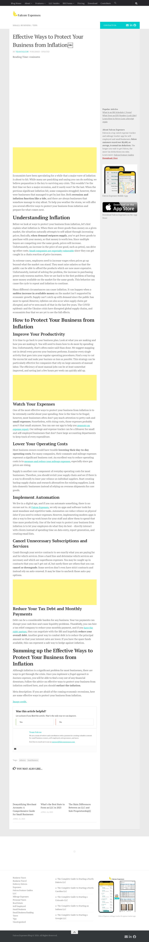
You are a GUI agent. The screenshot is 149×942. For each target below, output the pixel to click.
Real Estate (18, 902)
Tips (35, 25)
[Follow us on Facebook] (134, 25)
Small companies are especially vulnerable (52, 250)
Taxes (15, 915)
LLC (14, 893)
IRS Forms (67, 3)
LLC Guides (54, 3)
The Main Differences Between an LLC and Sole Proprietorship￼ (80, 807)
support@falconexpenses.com (63, 742)
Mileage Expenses (21, 896)
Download (92, 3)
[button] (115, 3)
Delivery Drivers (20, 884)
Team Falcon (22, 51)
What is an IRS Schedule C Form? (117, 112)
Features (39, 3)
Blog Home (16, 3)
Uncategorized (19, 921)
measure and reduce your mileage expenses (47, 461)
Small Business (22, 25)
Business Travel (20, 880)
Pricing (81, 3)
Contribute (106, 3)
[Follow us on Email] (127, 25)
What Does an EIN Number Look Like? (119, 115)
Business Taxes (19, 877)
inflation (22, 760)
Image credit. (20, 701)
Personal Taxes (19, 899)
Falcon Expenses (40, 507)
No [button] (60, 722)
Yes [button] (21, 722)
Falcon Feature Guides (124, 155)
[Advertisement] (55, 160)
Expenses (17, 887)
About (27, 3)
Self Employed (19, 906)
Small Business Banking (23, 912)
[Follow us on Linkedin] (131, 25)
